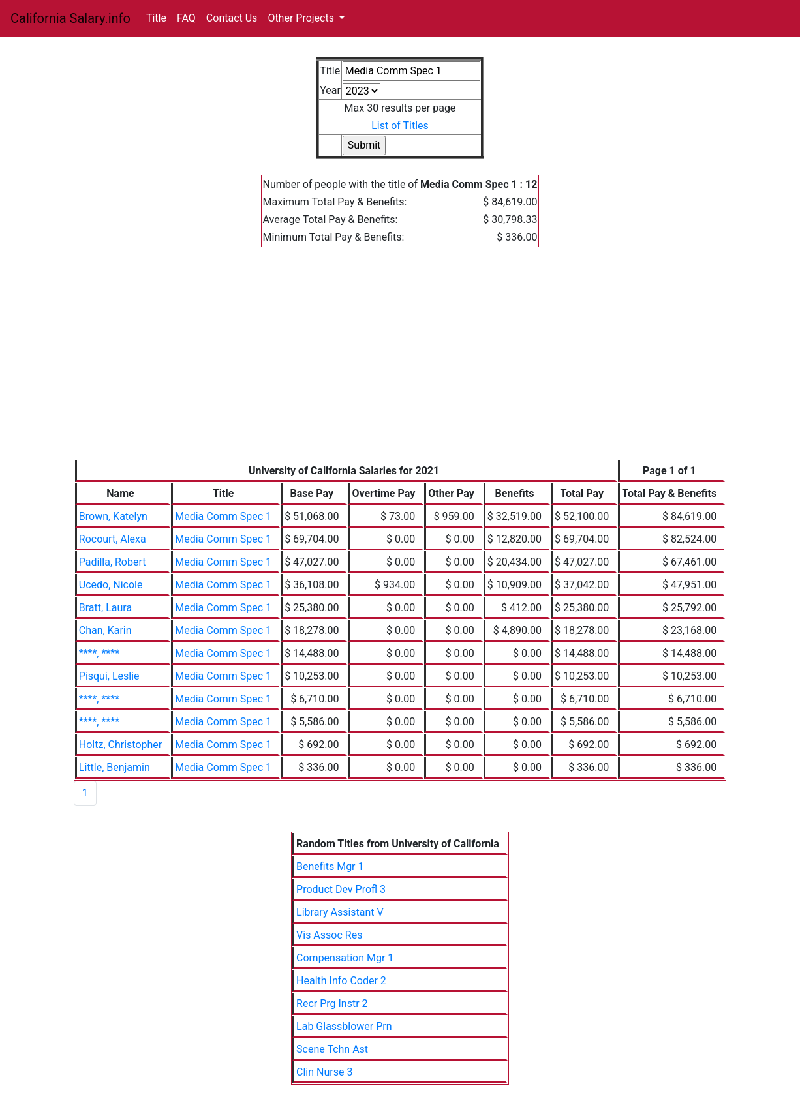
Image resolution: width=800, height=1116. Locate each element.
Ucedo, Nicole (111, 585)
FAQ (186, 18)
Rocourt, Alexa (112, 539)
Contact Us (232, 18)
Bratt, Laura (105, 607)
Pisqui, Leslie (109, 676)
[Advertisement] (400, 360)
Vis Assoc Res (329, 935)
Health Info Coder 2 (341, 980)
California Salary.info (70, 18)
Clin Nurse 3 (324, 1072)
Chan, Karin (105, 630)
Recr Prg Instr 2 (332, 1003)
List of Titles (400, 125)
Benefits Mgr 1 (329, 866)
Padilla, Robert (112, 562)
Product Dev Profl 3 (341, 889)
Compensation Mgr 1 (344, 958)
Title (156, 18)
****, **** (99, 653)
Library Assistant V (340, 912)
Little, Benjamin (114, 767)
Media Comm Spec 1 (223, 516)
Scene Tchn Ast (332, 1049)
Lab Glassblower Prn (344, 1026)
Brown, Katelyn (113, 516)
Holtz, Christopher (120, 744)
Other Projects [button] (302, 18)
